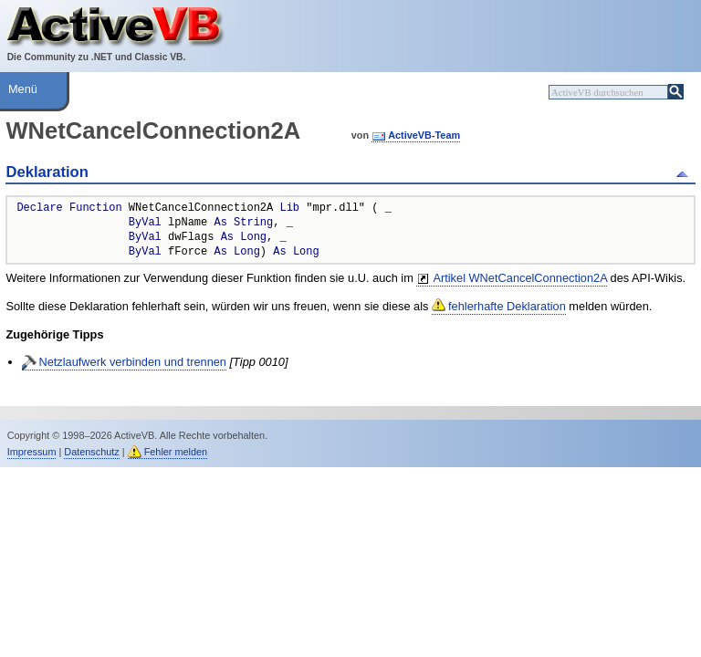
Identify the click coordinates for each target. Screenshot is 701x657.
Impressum (32, 451)
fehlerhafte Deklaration (507, 306)
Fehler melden (176, 451)
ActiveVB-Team (424, 135)
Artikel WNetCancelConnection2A (520, 278)
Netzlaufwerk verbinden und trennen (132, 362)
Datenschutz (91, 451)
